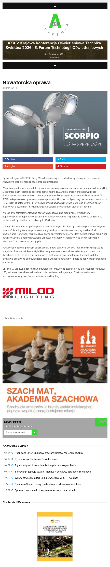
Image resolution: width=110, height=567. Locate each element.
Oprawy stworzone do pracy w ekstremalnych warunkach (45, 490)
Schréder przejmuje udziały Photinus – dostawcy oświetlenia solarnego (53, 471)
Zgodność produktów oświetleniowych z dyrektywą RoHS (45, 465)
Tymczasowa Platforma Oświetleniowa (36, 459)
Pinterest (63, 166)
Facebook (10, 159)
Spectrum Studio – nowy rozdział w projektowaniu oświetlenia (48, 484)
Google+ (10, 166)
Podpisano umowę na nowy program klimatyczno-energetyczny (49, 453)
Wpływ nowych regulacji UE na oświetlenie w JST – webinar (46, 478)
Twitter (62, 159)
